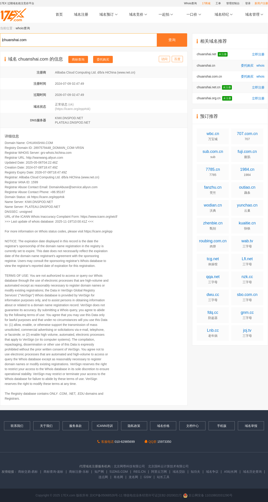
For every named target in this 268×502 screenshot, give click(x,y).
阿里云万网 (159, 471)
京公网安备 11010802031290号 (207, 495)
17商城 (206, 3)
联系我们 (17, 426)
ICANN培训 (105, 426)
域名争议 (212, 471)
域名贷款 (179, 471)
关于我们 (46, 426)
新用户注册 (261, 3)
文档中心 (192, 426)
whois (260, 65)
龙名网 (133, 477)
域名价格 (163, 426)
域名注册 (81, 14)
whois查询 (23, 28)
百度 (177, 59)
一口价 (194, 14)
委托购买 (103, 59)
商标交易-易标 (28, 471)
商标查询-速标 (54, 471)
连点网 (103, 477)
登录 (248, 3)
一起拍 (166, 14)
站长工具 (163, 477)
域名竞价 (138, 14)
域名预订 (108, 14)
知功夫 (195, 471)
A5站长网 (230, 471)
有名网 (118, 477)
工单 (218, 3)
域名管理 (254, 14)
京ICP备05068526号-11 (107, 495)
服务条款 (75, 426)
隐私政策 (134, 426)
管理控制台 (233, 3)
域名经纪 (224, 14)
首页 (59, 14)
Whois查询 (190, 3)
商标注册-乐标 (79, 471)
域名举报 (251, 426)
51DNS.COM (118, 471)
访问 (164, 59)
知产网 (99, 471)
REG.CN (140, 471)
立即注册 (258, 54)
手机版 (221, 426)
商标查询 (78, 59)
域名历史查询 (252, 471)
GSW (147, 477)
